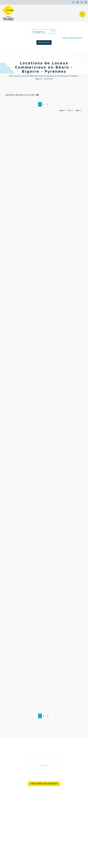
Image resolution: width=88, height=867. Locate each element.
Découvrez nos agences (44, 784)
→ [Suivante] (52, 104)
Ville (79, 110)
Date (62, 110)
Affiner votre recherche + (72, 38)
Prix (71, 110)
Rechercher (44, 42)
